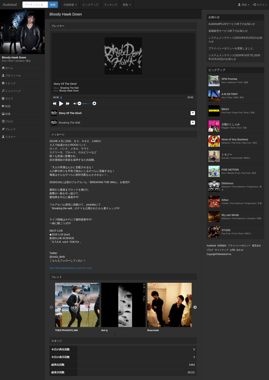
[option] (77, 307)
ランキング (110, 4)
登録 (243, 4)
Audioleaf (10, 5)
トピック (9, 83)
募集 (127, 4)
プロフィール (11, 75)
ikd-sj (123, 307)
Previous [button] (51, 307)
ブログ (7, 121)
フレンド (9, 129)
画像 (6, 113)
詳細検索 (70, 4)
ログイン (260, 4)
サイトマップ (221, 250)
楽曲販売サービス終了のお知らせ (228, 30)
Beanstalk (169, 307)
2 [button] (120, 335)
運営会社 (256, 245)
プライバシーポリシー (239, 245)
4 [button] (132, 335)
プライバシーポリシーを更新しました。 (232, 48)
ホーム (7, 67)
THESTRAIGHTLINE (77, 307)
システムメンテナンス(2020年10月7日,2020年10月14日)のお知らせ (234, 57)
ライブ (7, 98)
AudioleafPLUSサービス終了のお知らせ (231, 23)
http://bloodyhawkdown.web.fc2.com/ (71, 268)
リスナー (9, 136)
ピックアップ (90, 4)
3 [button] (126, 335)
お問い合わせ (236, 250)
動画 (6, 106)
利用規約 (221, 245)
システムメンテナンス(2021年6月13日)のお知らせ (235, 39)
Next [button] (195, 307)
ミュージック (11, 90)
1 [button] (115, 335)
